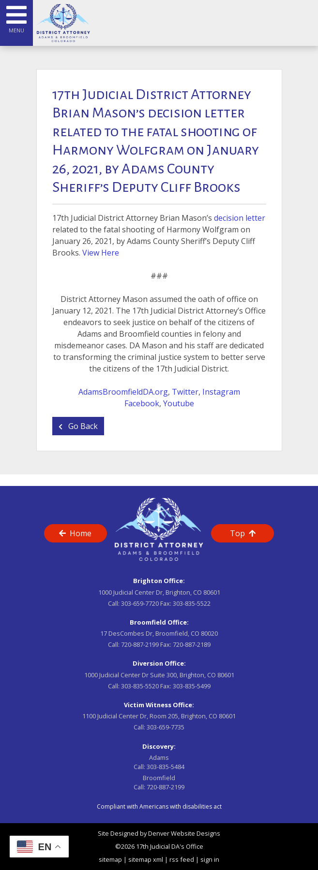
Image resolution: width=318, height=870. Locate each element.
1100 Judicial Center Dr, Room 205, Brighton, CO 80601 (159, 716)
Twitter (185, 391)
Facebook (141, 403)
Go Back (78, 426)
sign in (209, 859)
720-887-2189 (192, 644)
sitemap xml (145, 859)
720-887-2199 (140, 644)
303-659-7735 (165, 727)
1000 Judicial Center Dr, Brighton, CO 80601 (159, 592)
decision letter (239, 218)
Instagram (221, 391)
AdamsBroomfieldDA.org (123, 391)
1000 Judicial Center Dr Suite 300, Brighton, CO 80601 (159, 674)
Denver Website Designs (184, 833)
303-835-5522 (192, 603)
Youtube (178, 403)
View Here (100, 252)
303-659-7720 (140, 603)
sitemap (110, 859)
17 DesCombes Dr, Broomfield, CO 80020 (159, 633)
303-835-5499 (192, 686)
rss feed (181, 859)
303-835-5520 (140, 686)
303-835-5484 (165, 766)
